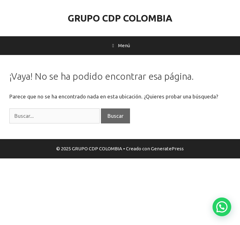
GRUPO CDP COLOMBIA (120, 18)
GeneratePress (167, 148)
